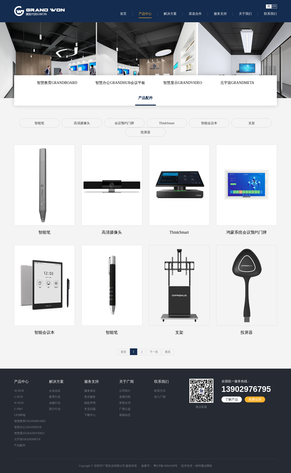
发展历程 (125, 396)
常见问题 (90, 408)
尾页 (168, 351)
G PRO (18, 408)
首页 (123, 351)
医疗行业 (54, 408)
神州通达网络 (203, 465)
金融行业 (54, 402)
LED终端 (19, 415)
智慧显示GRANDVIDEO (182, 83)
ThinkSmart (166, 123)
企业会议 (54, 390)
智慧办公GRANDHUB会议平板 (120, 83)
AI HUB (19, 390)
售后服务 (90, 396)
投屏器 (145, 132)
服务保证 (90, 390)
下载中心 (90, 415)
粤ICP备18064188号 (165, 465)
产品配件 (145, 98)
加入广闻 (160, 396)
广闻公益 (125, 408)
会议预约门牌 (124, 123)
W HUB (18, 402)
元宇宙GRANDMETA (237, 83)
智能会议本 (209, 123)
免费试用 (254, 399)
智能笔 (39, 123)
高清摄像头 (82, 123)
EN (274, 6)
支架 (251, 123)
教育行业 (54, 396)
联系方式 (160, 390)
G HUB (18, 396)
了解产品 (231, 399)
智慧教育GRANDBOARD (57, 83)
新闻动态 (125, 415)
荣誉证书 (125, 402)
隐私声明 (90, 402)
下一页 (154, 351)
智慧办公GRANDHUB (27, 427)
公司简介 (125, 390)
